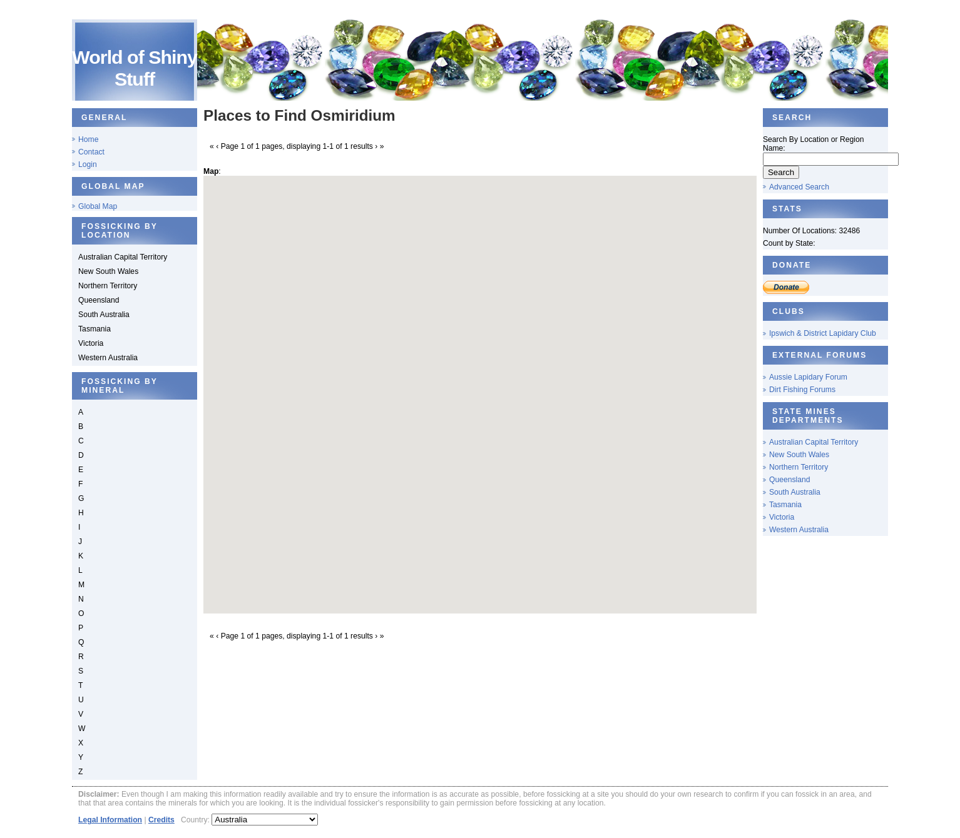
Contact (91, 152)
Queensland (789, 479)
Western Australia (799, 529)
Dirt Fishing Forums (802, 389)
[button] (480, 383)
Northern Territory (798, 467)
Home (88, 139)
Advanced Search (799, 187)
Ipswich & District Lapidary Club (822, 333)
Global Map (97, 206)
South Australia (794, 492)
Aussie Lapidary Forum (808, 377)
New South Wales (799, 454)
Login (87, 164)
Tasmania (785, 504)
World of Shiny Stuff (134, 67)
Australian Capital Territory (813, 442)
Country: (196, 819)
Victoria (781, 517)
